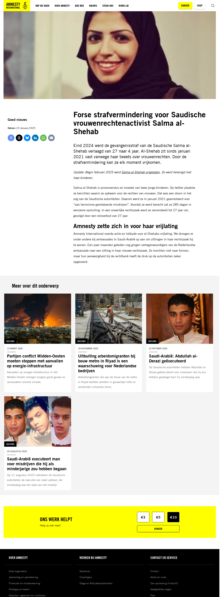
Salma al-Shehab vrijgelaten (140, 172)
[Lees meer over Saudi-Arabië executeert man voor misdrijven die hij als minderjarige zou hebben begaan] (37, 443)
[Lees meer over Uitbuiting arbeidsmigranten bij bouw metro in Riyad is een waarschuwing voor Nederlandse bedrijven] (108, 343)
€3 (143, 517)
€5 (158, 517)
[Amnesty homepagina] (17, 5)
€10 (173, 517)
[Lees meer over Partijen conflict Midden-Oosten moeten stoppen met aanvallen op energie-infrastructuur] (37, 343)
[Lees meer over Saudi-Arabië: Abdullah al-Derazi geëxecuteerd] (179, 343)
